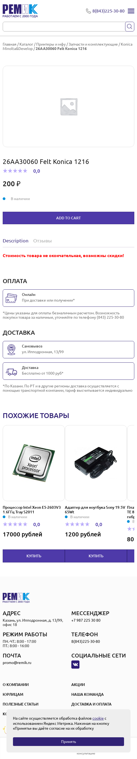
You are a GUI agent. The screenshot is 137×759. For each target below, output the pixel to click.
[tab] (17, 240)
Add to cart (68, 218)
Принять (68, 741)
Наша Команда (87, 694)
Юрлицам (13, 694)
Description (15, 240)
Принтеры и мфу (51, 44)
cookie (98, 718)
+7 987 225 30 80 (86, 620)
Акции (78, 684)
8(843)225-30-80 (85, 641)
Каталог (26, 44)
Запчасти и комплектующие (93, 44)
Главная (9, 44)
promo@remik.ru (17, 662)
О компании (16, 684)
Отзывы (42, 240)
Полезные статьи (20, 704)
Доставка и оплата (91, 704)
